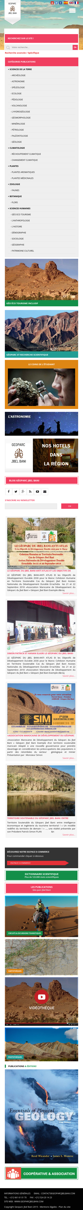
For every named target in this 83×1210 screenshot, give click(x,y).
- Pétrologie (16, 129)
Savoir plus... (69, 593)
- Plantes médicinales (20, 178)
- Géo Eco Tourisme (19, 214)
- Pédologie (15, 99)
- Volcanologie (17, 105)
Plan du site (64, 1206)
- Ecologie (14, 93)
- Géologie (15, 141)
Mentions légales (48, 1206)
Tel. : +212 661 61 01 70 (15, 1197)
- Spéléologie (16, 87)
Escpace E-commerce (20, 863)
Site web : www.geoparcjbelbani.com (24, 1201)
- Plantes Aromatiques (21, 172)
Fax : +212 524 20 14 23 (41, 1197)
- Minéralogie (16, 123)
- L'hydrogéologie (19, 111)
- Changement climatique (23, 160)
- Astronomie (16, 81)
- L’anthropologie (19, 220)
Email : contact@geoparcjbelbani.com (54, 1193)
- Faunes (13, 190)
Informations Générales (17, 1193)
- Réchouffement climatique (24, 154)
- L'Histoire (15, 226)
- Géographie (16, 244)
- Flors (13, 202)
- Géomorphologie (19, 117)
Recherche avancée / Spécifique (22, 52)
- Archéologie (16, 75)
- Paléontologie (18, 135)
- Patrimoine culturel (21, 250)
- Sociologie (16, 238)
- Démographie (17, 232)
